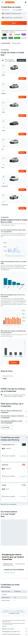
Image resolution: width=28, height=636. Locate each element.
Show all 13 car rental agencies (8, 504)
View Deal (22, 78)
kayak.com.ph (6, 610)
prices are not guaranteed (7, 624)
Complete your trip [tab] (8, 564)
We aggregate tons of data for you (14, 631)
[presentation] (26, 437)
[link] (14, 362)
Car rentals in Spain (5, 612)
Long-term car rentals (9, 572)
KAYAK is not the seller (14, 629)
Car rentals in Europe (18, 610)
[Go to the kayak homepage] (9, 2)
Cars (12, 610)
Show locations (23, 456)
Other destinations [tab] (20, 564)
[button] (2, 2)
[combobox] (6, 10)
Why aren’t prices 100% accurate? (14, 634)
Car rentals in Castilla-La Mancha (18, 612)
